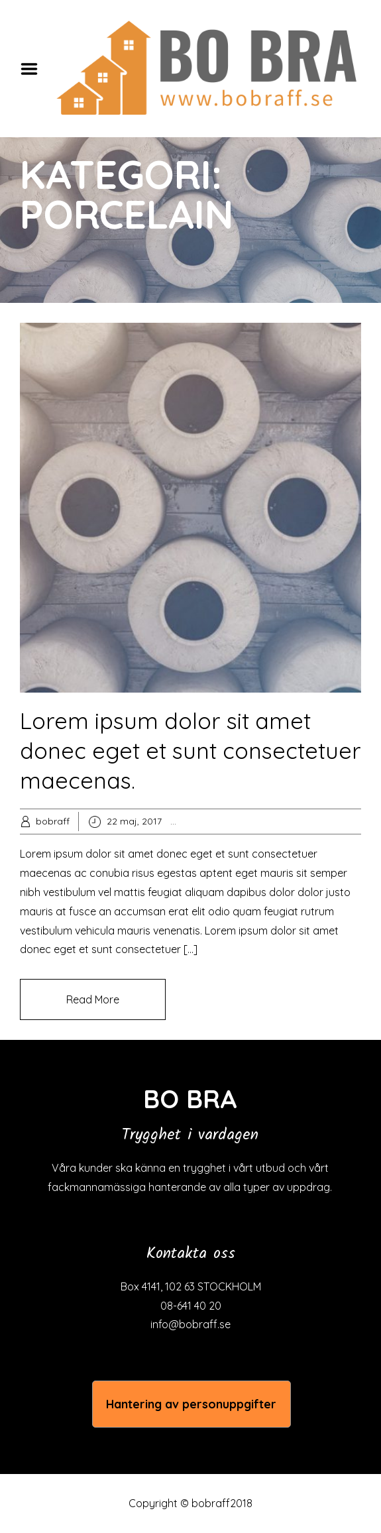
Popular (216, 821)
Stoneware (307, 821)
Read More (92, 999)
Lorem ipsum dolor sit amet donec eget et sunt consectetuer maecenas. (190, 751)
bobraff (53, 821)
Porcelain (259, 821)
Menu (34, 69)
